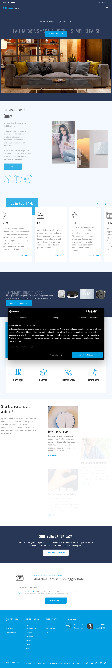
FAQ (47, 633)
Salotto (28, 640)
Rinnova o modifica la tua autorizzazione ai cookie (64, 663)
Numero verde (68, 375)
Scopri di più (24, 255)
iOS (82, 628)
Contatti (43, 375)
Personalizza (56, 355)
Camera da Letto (31, 629)
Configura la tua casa (56, 552)
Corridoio (29, 633)
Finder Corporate (8, 2)
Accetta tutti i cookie (87, 355)
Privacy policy (28, 663)
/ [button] (104, 2)
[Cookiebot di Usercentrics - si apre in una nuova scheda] (88, 311)
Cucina (28, 644)
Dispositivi (9, 625)
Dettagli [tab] (56, 318)
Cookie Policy (41, 663)
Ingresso (29, 625)
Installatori (93, 375)
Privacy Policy (32, 592)
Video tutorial (50, 629)
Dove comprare (11, 633)
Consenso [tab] (24, 318)
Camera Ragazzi (31, 636)
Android (76, 628)
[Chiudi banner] (102, 311)
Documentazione (51, 625)
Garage (28, 648)
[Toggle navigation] (107, 8)
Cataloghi (18, 375)
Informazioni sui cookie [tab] (88, 318)
